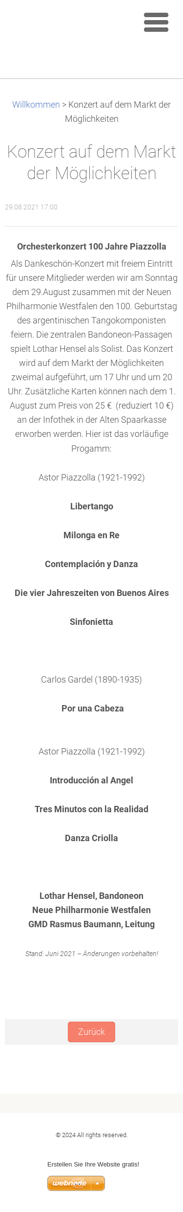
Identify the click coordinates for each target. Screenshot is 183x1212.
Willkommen (36, 105)
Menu (156, 22)
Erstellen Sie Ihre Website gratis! (93, 1164)
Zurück (91, 1032)
